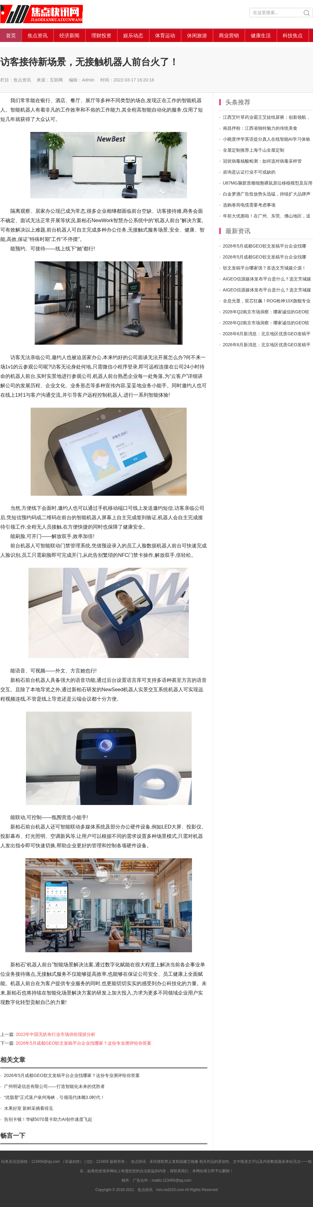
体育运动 (165, 35)
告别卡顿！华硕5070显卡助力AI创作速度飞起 (48, 1119)
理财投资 (101, 35)
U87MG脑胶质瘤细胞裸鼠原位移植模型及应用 (267, 182)
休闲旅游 (197, 35)
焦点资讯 (38, 35)
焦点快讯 (47, 14)
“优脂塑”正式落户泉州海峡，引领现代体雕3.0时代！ (54, 1097)
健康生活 (261, 35)
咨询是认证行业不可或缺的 (249, 172)
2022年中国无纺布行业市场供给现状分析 (55, 1034)
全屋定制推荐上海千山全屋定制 (253, 150)
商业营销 (229, 35)
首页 (11, 35)
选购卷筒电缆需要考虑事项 (249, 204)
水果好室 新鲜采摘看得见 (28, 1108)
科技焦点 (293, 35)
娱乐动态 (133, 35)
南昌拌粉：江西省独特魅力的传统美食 (260, 128)
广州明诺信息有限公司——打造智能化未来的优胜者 (54, 1086)
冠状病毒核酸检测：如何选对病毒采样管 (262, 161)
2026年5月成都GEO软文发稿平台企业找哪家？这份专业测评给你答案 (83, 1043)
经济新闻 (69, 35)
